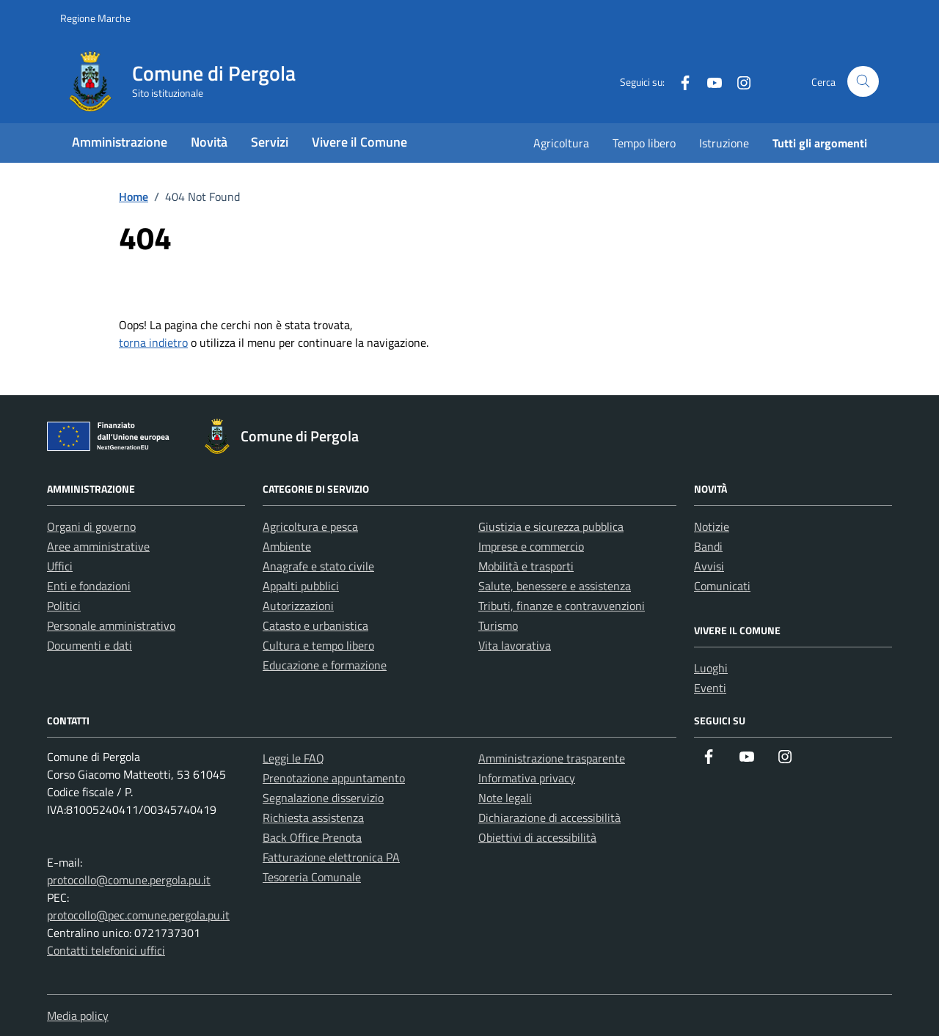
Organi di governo (91, 526)
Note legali (505, 798)
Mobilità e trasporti (526, 566)
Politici (64, 605)
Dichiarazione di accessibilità (549, 817)
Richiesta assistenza (313, 817)
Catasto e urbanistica (315, 625)
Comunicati (722, 586)
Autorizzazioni (298, 605)
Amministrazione (119, 142)
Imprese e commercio (531, 546)
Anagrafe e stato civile (318, 566)
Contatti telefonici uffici (106, 950)
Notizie (711, 526)
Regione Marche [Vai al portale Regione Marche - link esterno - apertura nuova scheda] (95, 18)
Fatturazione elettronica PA (331, 857)
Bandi (708, 546)
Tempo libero (644, 143)
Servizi (269, 142)
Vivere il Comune (359, 142)
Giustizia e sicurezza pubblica (551, 526)
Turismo (498, 625)
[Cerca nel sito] (863, 82)
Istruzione (724, 143)
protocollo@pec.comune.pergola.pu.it (138, 915)
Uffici (60, 566)
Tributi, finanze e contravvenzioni (561, 605)
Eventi (710, 688)
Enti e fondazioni (89, 586)
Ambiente (287, 546)
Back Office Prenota (312, 837)
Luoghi (711, 668)
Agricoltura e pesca (310, 526)
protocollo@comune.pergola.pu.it (129, 880)
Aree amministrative (98, 546)
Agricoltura (561, 143)
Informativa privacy (526, 778)
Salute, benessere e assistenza (554, 586)
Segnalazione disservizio (323, 798)
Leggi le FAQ (293, 758)
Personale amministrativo (111, 625)
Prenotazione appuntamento (334, 778)
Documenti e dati (89, 645)
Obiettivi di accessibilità (537, 837)
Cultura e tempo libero (318, 645)
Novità (209, 142)
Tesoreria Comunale (312, 877)
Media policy (78, 1015)
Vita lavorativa (514, 645)
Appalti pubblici (301, 586)
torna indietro (153, 342)
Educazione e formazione (325, 665)
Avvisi (709, 566)
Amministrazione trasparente (551, 758)
